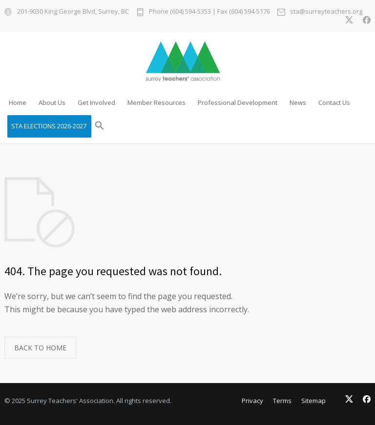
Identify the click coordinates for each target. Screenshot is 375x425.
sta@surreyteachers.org (326, 12)
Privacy (252, 400)
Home (17, 102)
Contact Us (334, 102)
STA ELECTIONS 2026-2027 (48, 125)
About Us (52, 102)
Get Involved (96, 102)
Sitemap (313, 400)
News (298, 102)
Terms (282, 400)
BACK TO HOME (40, 347)
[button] (99, 126)
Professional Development (237, 102)
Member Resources (156, 102)
